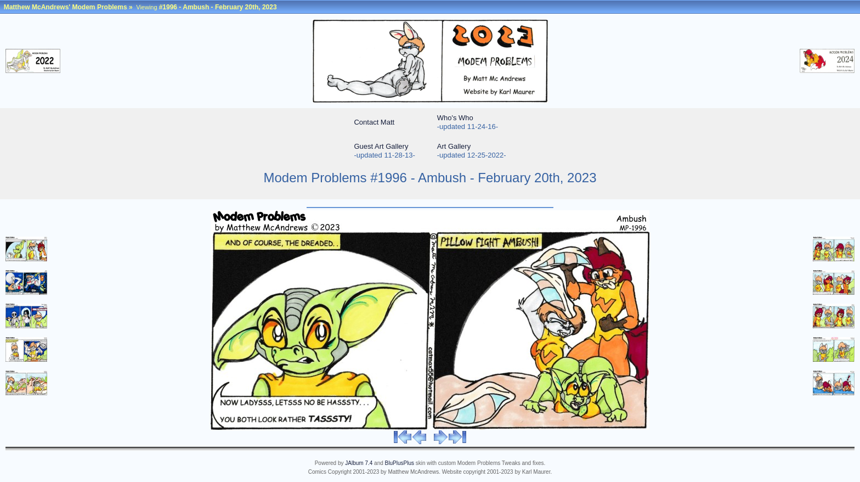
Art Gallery (454, 146)
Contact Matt (374, 122)
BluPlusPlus (399, 463)
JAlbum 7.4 (358, 463)
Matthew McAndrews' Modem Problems (65, 7)
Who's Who (455, 118)
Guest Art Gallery (381, 146)
